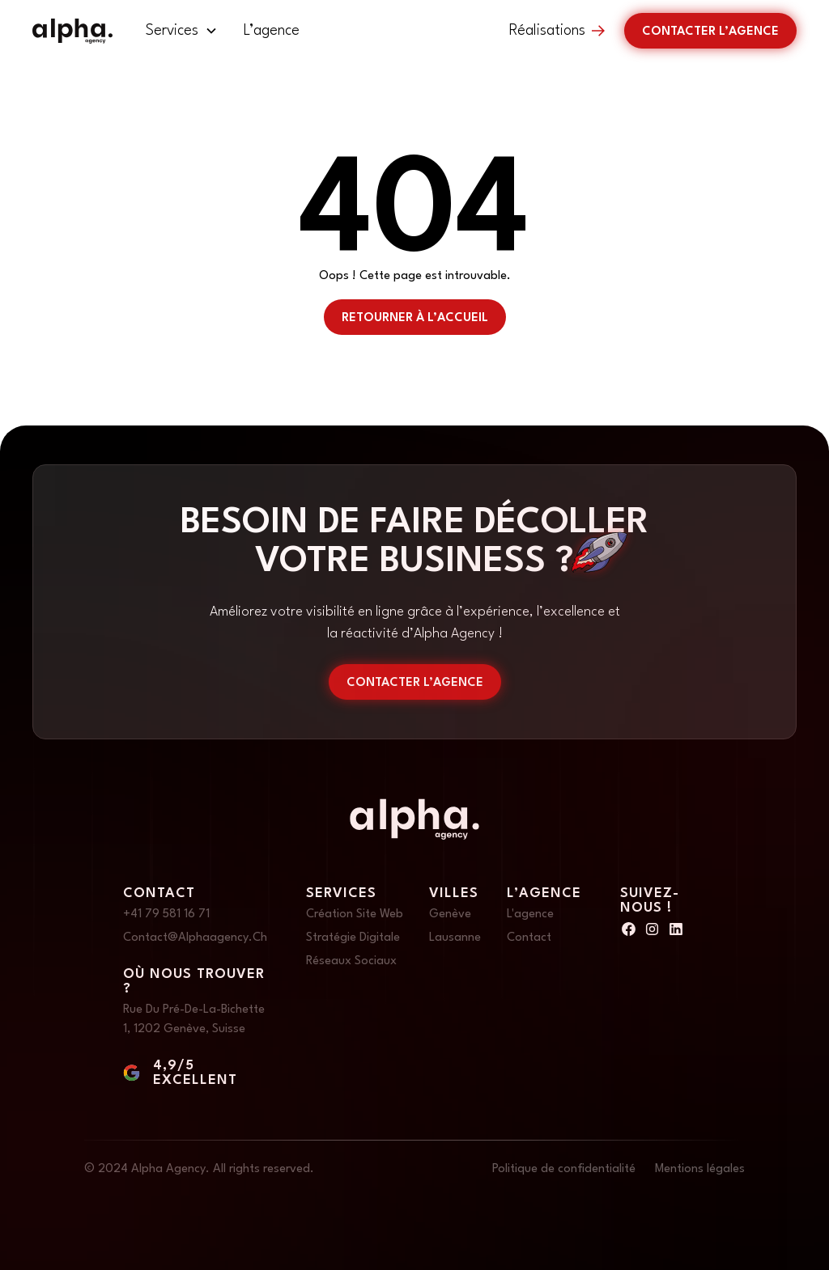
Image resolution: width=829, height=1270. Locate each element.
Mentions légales (700, 1169)
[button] (182, 30)
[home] (72, 31)
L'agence (530, 914)
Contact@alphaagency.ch (195, 938)
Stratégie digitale (353, 938)
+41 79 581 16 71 (166, 914)
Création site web (354, 914)
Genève (450, 914)
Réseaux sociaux (351, 961)
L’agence (272, 30)
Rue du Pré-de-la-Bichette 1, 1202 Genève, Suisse (194, 1019)
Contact (529, 938)
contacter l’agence (414, 683)
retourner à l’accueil (415, 318)
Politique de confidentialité (564, 1169)
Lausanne (455, 938)
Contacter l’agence (710, 32)
